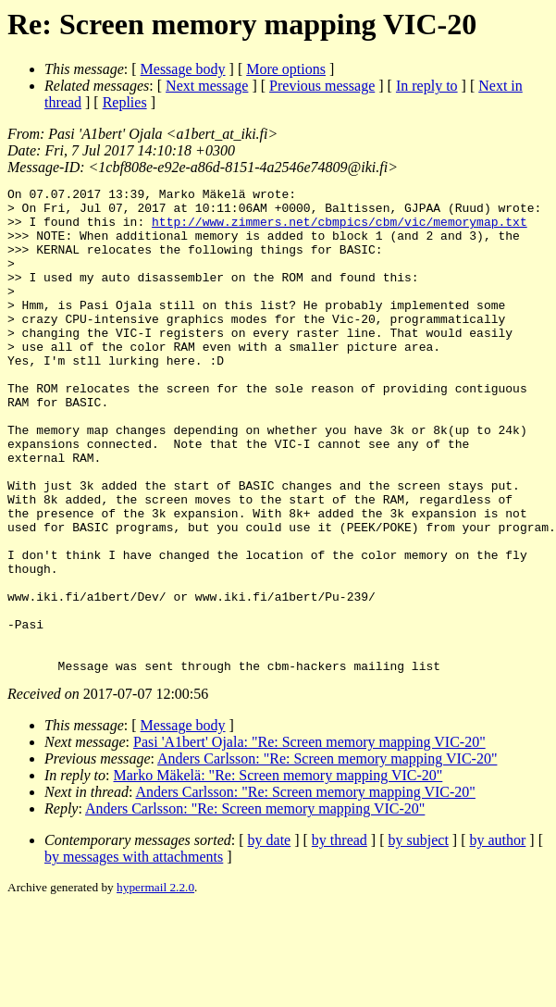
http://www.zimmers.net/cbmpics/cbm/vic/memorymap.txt (339, 229)
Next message (207, 85)
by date (269, 937)
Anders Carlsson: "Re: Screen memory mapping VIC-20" (327, 856)
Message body (183, 69)
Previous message (322, 85)
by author (497, 937)
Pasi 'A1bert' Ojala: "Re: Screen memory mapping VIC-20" (309, 839)
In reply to (427, 85)
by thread (339, 937)
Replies (125, 102)
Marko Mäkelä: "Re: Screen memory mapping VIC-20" (278, 872)
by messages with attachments (133, 954)
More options (286, 69)
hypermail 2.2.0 (155, 984)
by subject (419, 937)
